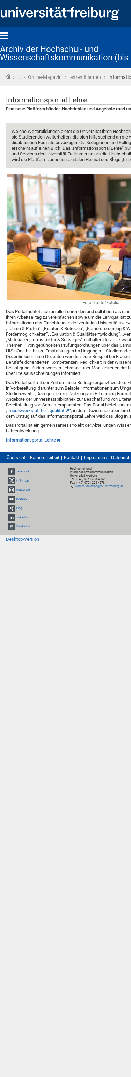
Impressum (95, 457)
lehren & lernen (85, 77)
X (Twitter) (23, 480)
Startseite (8, 76)
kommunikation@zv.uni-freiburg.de (99, 486)
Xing (19, 508)
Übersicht (16, 457)
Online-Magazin (45, 77)
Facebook (23, 471)
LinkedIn (22, 517)
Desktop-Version (22, 539)
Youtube (21, 498)
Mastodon (23, 526)
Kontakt (71, 457)
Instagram (23, 489)
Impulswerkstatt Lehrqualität (35, 410)
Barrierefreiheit (44, 457)
